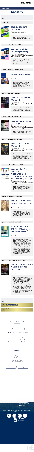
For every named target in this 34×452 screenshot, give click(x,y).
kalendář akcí (21, 384)
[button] (26, 3)
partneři (18, 389)
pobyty (16, 382)
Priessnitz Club (9, 389)
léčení (22, 382)
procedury (29, 382)
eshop (16, 385)
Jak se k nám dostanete (11, 367)
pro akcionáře (12, 399)
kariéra (13, 396)
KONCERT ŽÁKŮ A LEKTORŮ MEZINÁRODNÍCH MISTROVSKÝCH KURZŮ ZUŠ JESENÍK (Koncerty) (21, 173)
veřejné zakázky (22, 396)
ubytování (5, 384)
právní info (21, 402)
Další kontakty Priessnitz (23, 367)
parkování (25, 389)
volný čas (12, 384)
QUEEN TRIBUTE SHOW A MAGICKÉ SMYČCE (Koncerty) (22, 267)
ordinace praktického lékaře (22, 390)
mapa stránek (22, 400)
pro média (13, 398)
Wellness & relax (25, 387)
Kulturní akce (5, 8)
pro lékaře (5, 387)
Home (5, 3)
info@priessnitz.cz (19, 361)
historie (29, 384)
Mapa (23, 33)
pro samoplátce (14, 387)
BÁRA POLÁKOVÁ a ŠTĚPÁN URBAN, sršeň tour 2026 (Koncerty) (21, 229)
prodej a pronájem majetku (8, 400)
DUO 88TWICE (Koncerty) (21, 74)
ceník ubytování (8, 390)
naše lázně (9, 382)
